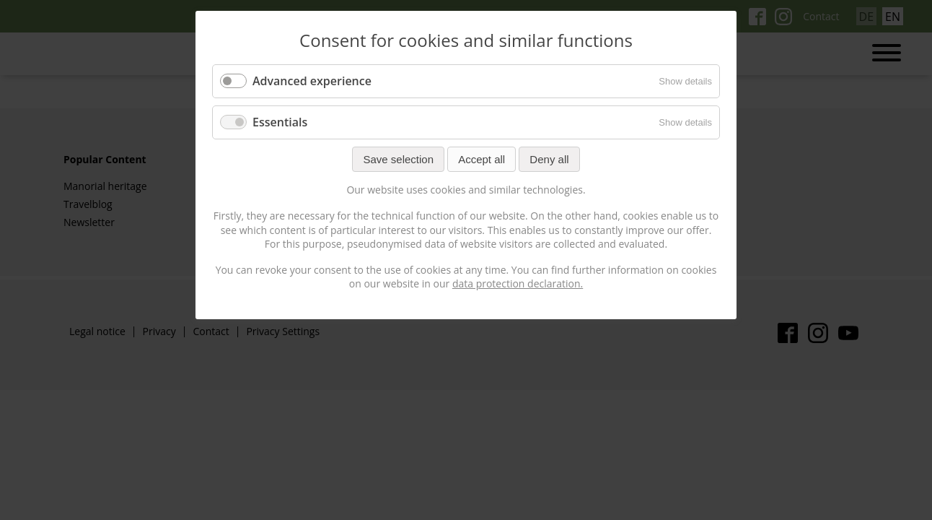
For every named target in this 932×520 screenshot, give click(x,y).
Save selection (398, 159)
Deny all (548, 159)
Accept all (481, 159)
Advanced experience (312, 81)
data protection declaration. (517, 283)
